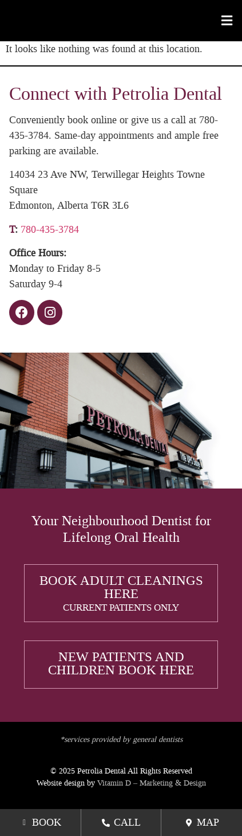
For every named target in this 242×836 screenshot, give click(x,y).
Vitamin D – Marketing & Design (151, 783)
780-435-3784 (50, 229)
